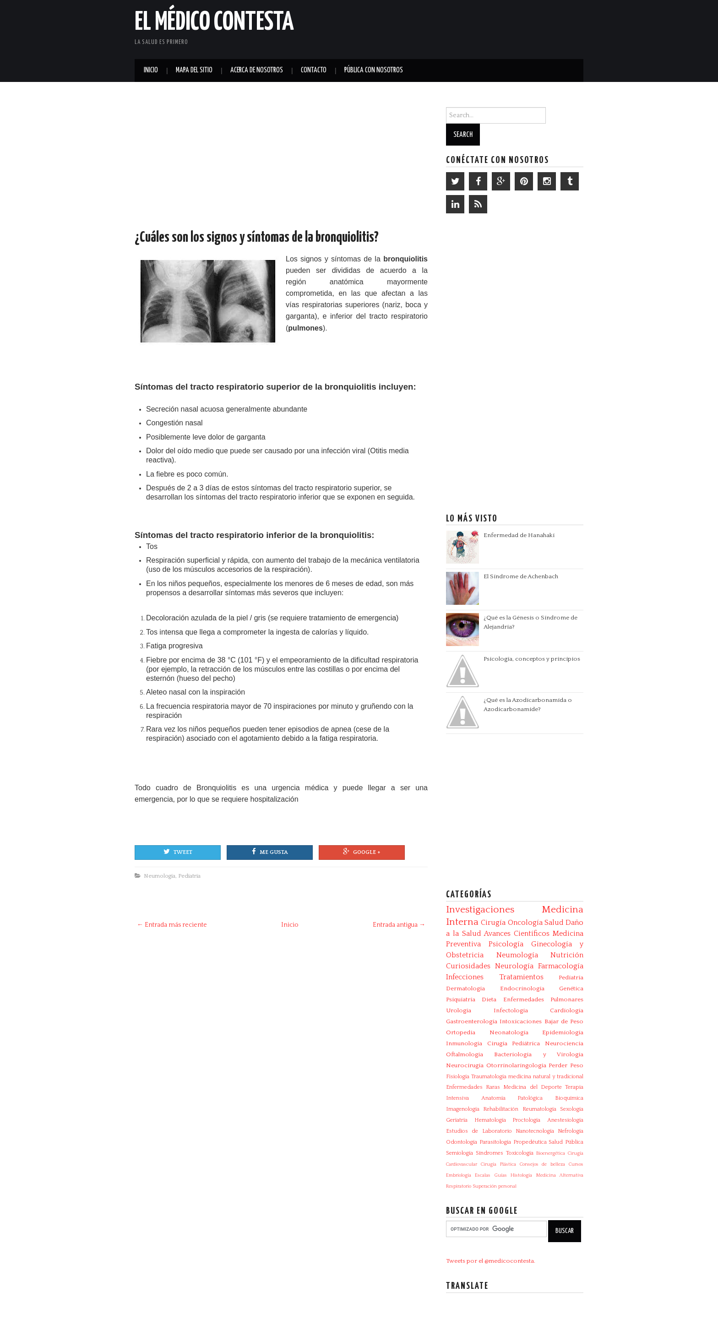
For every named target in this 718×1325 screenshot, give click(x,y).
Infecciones (465, 977)
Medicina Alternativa (559, 1175)
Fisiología (457, 1077)
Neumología (159, 876)
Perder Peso (566, 1065)
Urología (458, 1010)
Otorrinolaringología (516, 1065)
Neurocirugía (465, 1065)
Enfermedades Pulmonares (543, 999)
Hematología (490, 1120)
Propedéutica (530, 1142)
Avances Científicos (516, 933)
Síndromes (489, 1153)
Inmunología (464, 1043)
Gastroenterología (471, 1021)
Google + (362, 851)
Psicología (506, 944)
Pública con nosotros (373, 70)
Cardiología (566, 1010)
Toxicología (519, 1153)
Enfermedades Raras (473, 1087)
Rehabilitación (500, 1109)
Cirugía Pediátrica (513, 1043)
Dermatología (465, 988)
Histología (521, 1175)
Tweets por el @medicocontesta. (490, 1261)
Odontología (461, 1142)
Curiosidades (468, 966)
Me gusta (270, 851)
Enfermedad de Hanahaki (519, 535)
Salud (554, 922)
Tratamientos (521, 977)
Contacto (313, 70)
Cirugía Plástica (498, 1164)
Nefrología (570, 1131)
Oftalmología (464, 1054)
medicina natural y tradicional (545, 1077)
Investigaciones (480, 909)
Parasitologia (495, 1142)
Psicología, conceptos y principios (532, 659)
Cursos (576, 1164)
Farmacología (560, 966)
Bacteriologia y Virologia (538, 1054)
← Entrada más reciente (172, 925)
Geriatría (457, 1120)
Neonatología (509, 1032)
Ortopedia (460, 1032)
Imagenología (462, 1109)
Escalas (482, 1175)
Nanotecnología (535, 1131)
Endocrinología (522, 988)
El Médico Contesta (214, 22)
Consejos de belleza (543, 1164)
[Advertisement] (476, 27)
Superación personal (495, 1186)
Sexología (571, 1109)
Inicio (151, 70)
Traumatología (488, 1077)
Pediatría (189, 876)
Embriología (458, 1175)
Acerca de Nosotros (256, 70)
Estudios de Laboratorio (479, 1131)
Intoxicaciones (521, 1021)
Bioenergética (550, 1153)
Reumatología (539, 1109)
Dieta (489, 999)
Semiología (459, 1153)
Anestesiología (565, 1120)
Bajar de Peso (564, 1021)
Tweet (177, 851)
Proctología (526, 1120)
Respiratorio (458, 1186)
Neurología (514, 966)
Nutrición (566, 955)
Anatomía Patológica (512, 1098)
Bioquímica (569, 1098)
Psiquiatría (460, 999)
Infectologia (511, 1010)
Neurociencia (564, 1043)
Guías (501, 1175)
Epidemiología (562, 1032)
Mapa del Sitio (194, 70)
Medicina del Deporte (532, 1087)
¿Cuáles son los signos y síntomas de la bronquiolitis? (257, 237)
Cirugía (493, 922)
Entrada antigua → (399, 925)
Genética (571, 988)
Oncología (525, 922)
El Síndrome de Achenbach (521, 576)
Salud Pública (566, 1142)
